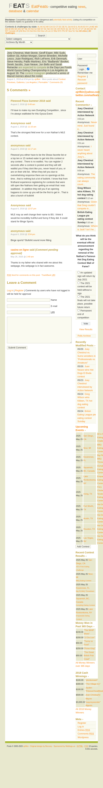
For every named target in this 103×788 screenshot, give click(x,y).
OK (55, 29)
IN (79, 27)
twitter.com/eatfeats (87, 95)
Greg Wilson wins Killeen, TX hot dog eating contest (84, 401)
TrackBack (48, 275)
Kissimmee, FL (82, 588)
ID (74, 27)
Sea (70, 31)
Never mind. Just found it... (87, 125)
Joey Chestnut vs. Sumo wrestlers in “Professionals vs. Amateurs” (86, 356)
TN (73, 29)
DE (63, 27)
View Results (85, 329)
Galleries (20, 82)
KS (84, 27)
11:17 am (32, 149)
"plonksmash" (91, 680)
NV (29, 29)
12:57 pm (32, 209)
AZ (44, 27)
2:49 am (30, 257)
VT (82, 29)
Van (77, 31)
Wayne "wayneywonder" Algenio (93, 702)
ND (48, 29)
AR (47, 27)
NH (32, 29)
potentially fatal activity (62, 20)
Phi (63, 31)
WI (95, 29)
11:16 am (32, 127)
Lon (49, 31)
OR (58, 29)
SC (67, 29)
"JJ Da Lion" (89, 637)
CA (50, 27)
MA (6, 29)
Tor (73, 31)
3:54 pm (31, 234)
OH (51, 29)
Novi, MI (87, 448)
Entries (84, 730)
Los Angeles (31, 82)
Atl (21, 31)
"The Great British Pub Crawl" (89, 655)
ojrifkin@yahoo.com (88, 92)
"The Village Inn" (93, 684)
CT (57, 27)
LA (90, 27)
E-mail (54, 306)
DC (60, 27)
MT (23, 29)
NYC (60, 31)
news (81, 7)
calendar (32, 11)
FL (66, 27)
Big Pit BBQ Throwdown (85, 591)
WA (88, 29)
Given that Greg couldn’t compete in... (87, 205)
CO (53, 27)
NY (42, 29)
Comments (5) (56, 82)
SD (70, 29)
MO (19, 29)
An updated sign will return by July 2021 (86, 276)
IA (81, 27)
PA (61, 29)
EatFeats (39, 6)
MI (9, 29)
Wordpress (83, 737)
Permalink (43, 82)
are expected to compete (32, 67)
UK (17, 31)
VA (85, 29)
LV (52, 31)
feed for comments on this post (23, 275)
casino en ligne (20, 249)
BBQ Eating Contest (83, 581)
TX (76, 29)
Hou (42, 31)
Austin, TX (88, 518)
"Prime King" (89, 648)
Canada (12, 31)
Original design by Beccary (41, 746)
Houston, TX (89, 529)
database (15, 11)
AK (41, 27)
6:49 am (31, 104)
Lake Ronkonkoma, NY (89, 479)
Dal (31, 31)
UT (79, 29)
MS (16, 29)
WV (91, 29)
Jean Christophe (92, 695)
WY (6, 31)
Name (54, 300)
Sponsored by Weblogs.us (64, 746)
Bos (24, 31)
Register (19, 290)
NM (38, 29)
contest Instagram (35, 73)
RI (64, 29)
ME (92, 27)
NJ (35, 29)
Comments (86, 733)
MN (12, 29)
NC (45, 29)
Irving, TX (87, 494)
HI (72, 27)
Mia (55, 31)
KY (87, 27)
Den (35, 31)
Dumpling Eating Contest (85, 605)
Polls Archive (84, 336)
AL (39, 27)
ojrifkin (37, 79)
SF (66, 31)
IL (76, 27)
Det (38, 31)
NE (26, 29)
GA (69, 27)
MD (96, 27)
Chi (28, 31)
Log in (10, 290)
